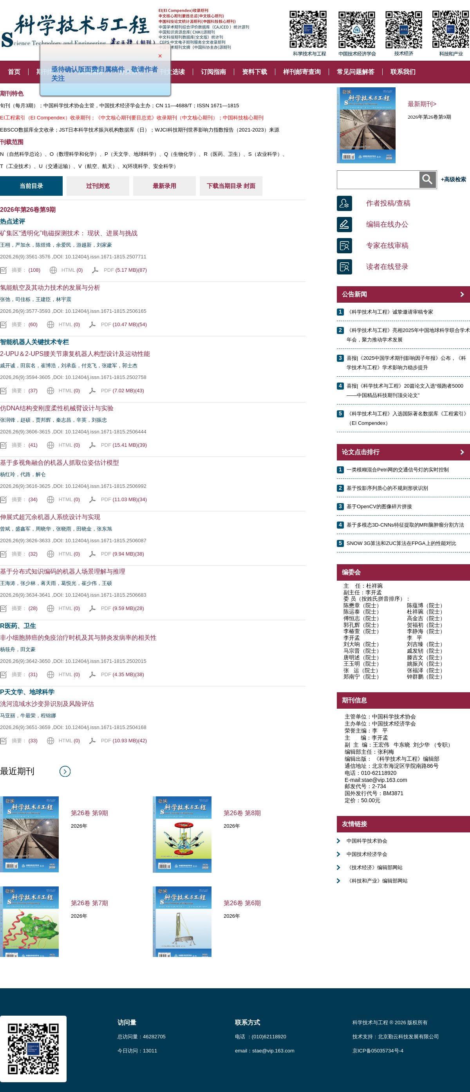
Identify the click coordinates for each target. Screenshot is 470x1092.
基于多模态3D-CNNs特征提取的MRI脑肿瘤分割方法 (405, 525)
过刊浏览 (98, 185)
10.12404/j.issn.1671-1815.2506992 (105, 486)
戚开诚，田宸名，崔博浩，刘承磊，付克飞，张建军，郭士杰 (68, 365)
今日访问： (137, 1051)
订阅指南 (213, 72)
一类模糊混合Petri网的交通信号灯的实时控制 (398, 470)
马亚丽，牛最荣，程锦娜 (28, 715)
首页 (14, 72)
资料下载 (254, 72)
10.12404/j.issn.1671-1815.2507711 (105, 257)
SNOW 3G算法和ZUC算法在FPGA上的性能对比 (401, 543)
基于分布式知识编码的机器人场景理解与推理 (62, 571)
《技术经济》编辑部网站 (375, 867)
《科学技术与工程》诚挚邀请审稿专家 (390, 312)
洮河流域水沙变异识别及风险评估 (47, 703)
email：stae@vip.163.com (265, 1051)
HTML (72, 270)
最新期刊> (422, 104)
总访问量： (142, 1037)
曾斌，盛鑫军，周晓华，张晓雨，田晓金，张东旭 (56, 529)
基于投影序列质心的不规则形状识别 (387, 488)
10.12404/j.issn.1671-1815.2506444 (105, 432)
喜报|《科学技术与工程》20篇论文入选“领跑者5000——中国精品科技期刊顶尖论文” (405, 390)
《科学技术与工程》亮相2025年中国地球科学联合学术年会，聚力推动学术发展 (408, 335)
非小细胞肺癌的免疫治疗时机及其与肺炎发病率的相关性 (78, 637)
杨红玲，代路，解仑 (23, 474)
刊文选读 (172, 72)
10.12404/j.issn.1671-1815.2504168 (105, 727)
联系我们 (403, 72)
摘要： (26, 270)
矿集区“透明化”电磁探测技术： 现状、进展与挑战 (68, 233)
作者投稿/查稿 (388, 203)
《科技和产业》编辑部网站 (377, 881)
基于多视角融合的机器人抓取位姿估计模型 (59, 462)
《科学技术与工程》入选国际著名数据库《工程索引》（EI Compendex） (408, 418)
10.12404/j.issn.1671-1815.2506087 (105, 540)
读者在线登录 (387, 267)
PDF (125, 270)
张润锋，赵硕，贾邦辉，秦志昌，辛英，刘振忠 (53, 420)
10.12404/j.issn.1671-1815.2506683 (105, 595)
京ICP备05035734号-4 (377, 1051)
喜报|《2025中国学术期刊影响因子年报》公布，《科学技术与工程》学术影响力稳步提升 (406, 362)
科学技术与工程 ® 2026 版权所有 (390, 1022)
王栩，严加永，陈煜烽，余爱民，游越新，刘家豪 (56, 245)
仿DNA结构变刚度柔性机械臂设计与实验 (57, 408)
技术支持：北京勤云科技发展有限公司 (395, 1037)
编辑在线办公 (387, 224)
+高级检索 (453, 179)
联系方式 (247, 1022)
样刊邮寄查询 (302, 72)
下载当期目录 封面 (231, 185)
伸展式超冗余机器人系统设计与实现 (50, 517)
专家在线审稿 (387, 245)
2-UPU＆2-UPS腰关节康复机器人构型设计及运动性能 (75, 353)
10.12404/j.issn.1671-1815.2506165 (105, 311)
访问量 (127, 1022)
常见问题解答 (355, 72)
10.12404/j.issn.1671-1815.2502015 (105, 661)
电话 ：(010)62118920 (260, 1037)
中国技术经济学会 (367, 854)
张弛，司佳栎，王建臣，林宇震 (35, 299)
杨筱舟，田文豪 (18, 649)
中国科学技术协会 (367, 841)
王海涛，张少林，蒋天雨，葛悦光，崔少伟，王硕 (56, 583)
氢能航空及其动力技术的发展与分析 (50, 287)
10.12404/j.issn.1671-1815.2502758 (105, 377)
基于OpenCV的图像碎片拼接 (379, 506)
